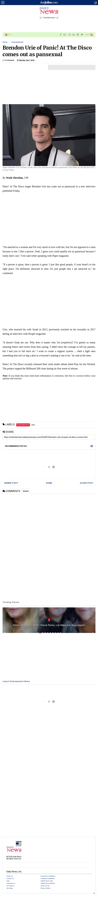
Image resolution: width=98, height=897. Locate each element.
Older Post (87, 483)
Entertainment (17, 42)
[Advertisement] (49, 25)
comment (80, 376)
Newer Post (11, 483)
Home (5, 42)
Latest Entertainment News (16, 681)
